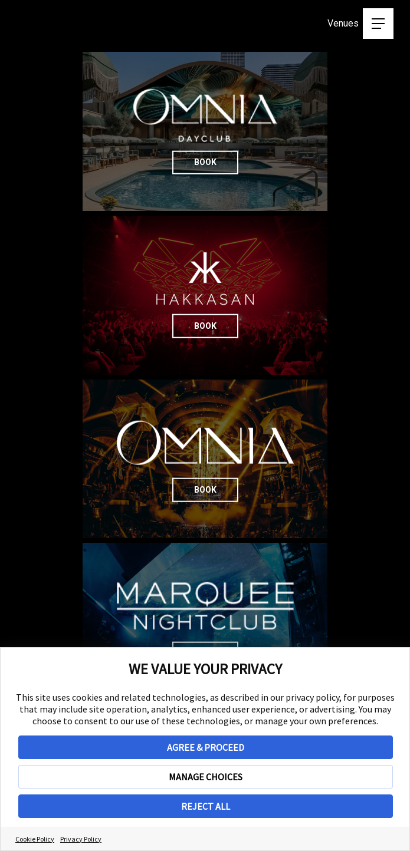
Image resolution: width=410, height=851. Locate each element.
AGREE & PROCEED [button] (205, 747)
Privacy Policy (80, 838)
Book (306, 146)
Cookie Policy (34, 838)
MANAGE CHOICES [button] (205, 777)
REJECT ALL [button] (205, 806)
